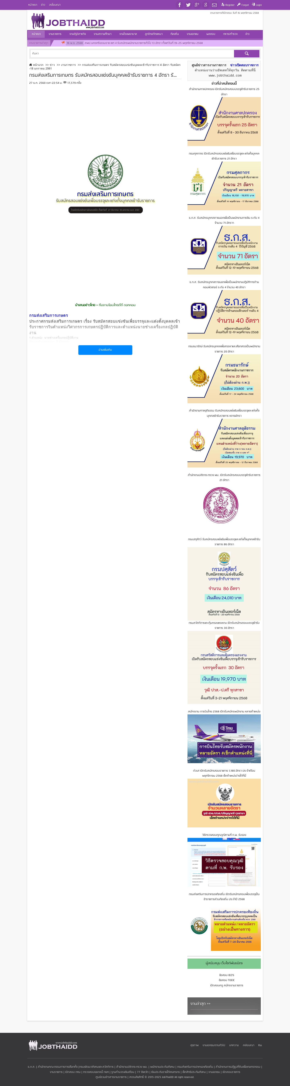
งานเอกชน (214, 1072)
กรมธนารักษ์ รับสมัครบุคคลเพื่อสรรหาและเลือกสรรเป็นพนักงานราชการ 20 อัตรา (224, 349)
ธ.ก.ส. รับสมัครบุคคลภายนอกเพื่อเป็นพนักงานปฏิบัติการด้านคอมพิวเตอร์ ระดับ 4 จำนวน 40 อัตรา (224, 285)
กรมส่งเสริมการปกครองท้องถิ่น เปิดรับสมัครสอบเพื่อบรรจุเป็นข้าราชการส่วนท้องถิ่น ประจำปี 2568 (224, 897)
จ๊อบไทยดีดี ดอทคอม (122, 305)
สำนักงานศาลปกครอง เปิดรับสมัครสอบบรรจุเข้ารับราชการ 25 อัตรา (224, 92)
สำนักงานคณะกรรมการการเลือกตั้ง (58, 1067)
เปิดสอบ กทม (73, 1072)
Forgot (245, 5)
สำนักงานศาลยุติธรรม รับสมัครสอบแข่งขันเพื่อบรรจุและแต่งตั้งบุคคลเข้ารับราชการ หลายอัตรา (224, 413)
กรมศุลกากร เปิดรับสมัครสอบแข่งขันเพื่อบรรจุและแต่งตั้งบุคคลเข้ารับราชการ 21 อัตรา (224, 156)
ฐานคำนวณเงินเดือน (122, 1072)
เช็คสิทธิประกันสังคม (194, 1072)
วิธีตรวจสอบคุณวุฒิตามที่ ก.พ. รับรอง (224, 835)
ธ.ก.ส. (31, 1067)
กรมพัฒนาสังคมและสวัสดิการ (96, 1067)
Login (259, 5)
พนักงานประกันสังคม (162, 1067)
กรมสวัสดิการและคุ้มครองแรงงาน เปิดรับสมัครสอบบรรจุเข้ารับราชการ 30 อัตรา (224, 626)
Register (229, 5)
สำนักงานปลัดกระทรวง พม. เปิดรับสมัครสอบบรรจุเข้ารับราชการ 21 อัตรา (224, 478)
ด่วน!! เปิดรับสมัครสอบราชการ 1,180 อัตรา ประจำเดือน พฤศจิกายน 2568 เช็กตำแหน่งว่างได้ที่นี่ (224, 773)
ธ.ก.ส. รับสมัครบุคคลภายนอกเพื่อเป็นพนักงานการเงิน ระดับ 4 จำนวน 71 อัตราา (224, 221)
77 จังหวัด (143, 1072)
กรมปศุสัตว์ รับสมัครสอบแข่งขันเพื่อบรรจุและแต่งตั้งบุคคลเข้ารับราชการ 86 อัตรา (224, 542)
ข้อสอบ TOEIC (227, 980)
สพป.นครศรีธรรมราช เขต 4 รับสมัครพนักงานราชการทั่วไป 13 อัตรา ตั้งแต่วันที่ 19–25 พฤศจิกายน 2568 (134, 43)
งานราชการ (56, 1072)
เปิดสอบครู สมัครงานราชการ (226, 985)
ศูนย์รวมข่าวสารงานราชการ (111, 1077)
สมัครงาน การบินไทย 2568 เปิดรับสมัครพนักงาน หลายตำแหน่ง (224, 711)
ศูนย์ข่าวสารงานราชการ (209, 65)
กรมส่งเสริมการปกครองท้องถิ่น (195, 1067)
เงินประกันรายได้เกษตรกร (165, 1072)
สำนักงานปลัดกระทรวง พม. (132, 1067)
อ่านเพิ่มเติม (105, 350)
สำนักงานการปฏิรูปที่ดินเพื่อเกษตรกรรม (238, 1067)
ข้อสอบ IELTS (226, 975)
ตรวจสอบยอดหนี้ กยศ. (96, 1072)
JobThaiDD (168, 1077)
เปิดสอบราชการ (231, 1072)
